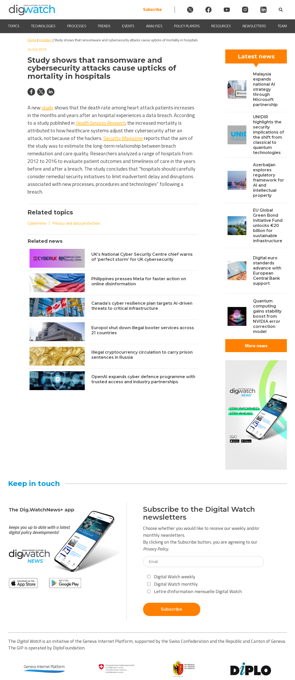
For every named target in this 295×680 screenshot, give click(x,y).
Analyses (154, 26)
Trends (104, 26)
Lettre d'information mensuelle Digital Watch (194, 591)
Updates (45, 40)
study (47, 107)
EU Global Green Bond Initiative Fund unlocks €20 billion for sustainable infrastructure (268, 225)
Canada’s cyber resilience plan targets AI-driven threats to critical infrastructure (141, 306)
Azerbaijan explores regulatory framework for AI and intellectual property (268, 180)
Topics (13, 26)
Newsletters (254, 26)
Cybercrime (36, 223)
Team (282, 26)
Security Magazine (123, 138)
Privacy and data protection (76, 223)
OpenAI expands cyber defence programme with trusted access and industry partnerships (143, 379)
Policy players (187, 26)
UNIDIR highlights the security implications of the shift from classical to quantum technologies (268, 134)
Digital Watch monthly (172, 584)
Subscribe (152, 9)
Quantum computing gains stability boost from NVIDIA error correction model (267, 316)
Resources (221, 26)
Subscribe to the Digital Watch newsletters (199, 513)
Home (32, 40)
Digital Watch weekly (171, 576)
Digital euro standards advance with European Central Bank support (267, 270)
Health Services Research (100, 123)
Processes (76, 26)
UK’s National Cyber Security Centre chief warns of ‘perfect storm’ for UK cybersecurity (142, 257)
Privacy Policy (155, 548)
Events (128, 26)
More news (256, 345)
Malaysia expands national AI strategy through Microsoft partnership (265, 89)
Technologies (43, 26)
